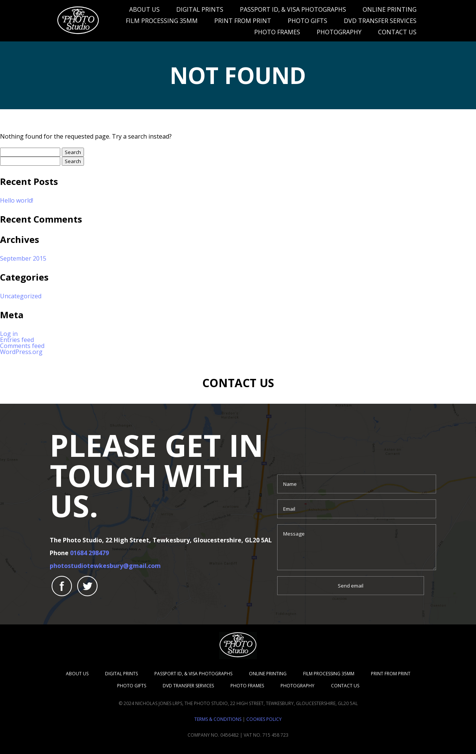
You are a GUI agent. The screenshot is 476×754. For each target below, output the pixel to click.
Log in (9, 334)
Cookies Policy (264, 719)
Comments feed (22, 346)
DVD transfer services (380, 21)
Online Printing (389, 9)
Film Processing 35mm (162, 21)
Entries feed (17, 340)
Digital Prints (199, 9)
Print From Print (242, 21)
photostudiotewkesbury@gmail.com (105, 566)
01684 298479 (89, 553)
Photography (339, 32)
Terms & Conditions (217, 719)
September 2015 (23, 258)
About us (144, 9)
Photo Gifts (307, 21)
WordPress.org (21, 352)
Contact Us (397, 32)
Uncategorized (20, 296)
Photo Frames (277, 32)
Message (356, 547)
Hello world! (16, 200)
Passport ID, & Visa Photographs (293, 9)
